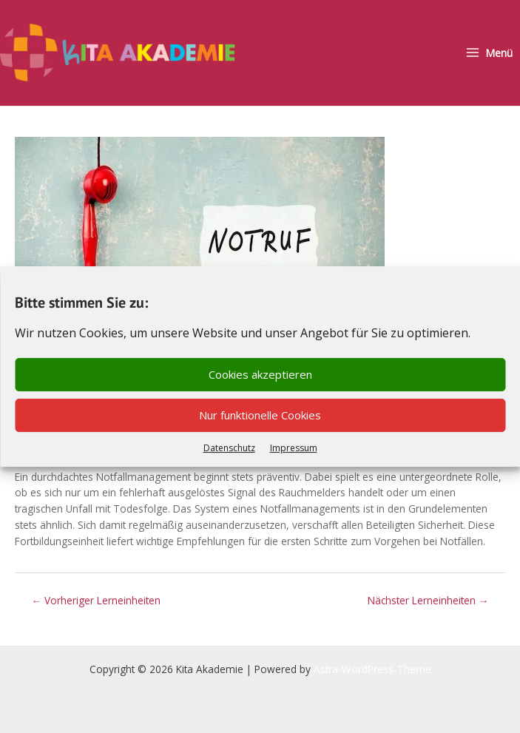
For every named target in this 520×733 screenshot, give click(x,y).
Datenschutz (229, 448)
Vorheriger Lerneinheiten (96, 598)
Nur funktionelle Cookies (260, 415)
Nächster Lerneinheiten (428, 598)
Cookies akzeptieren (260, 374)
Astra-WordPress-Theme (372, 667)
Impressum (293, 448)
